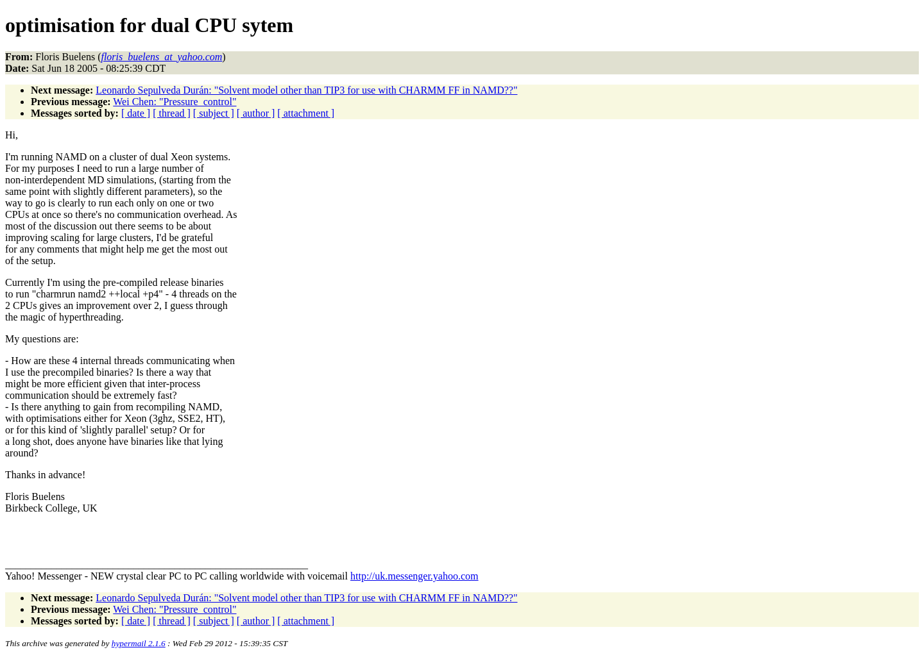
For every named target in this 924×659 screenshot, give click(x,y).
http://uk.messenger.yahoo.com (414, 576)
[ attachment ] (305, 113)
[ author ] (256, 113)
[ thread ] (172, 113)
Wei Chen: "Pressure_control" (174, 101)
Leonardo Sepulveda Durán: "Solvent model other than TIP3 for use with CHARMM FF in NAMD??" (306, 90)
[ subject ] (213, 113)
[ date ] (135, 113)
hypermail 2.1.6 (139, 643)
